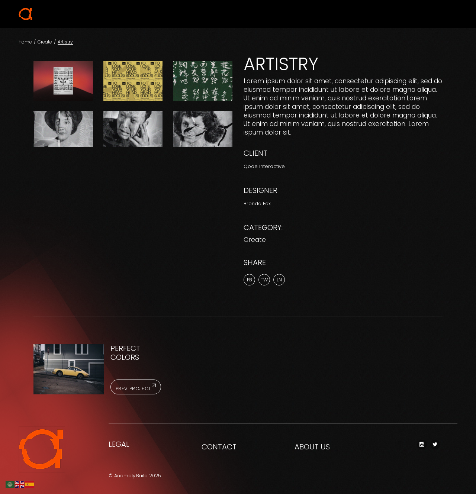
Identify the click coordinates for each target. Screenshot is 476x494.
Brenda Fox (257, 203)
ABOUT (307, 447)
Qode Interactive (264, 166)
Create (255, 239)
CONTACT (219, 447)
